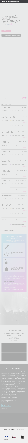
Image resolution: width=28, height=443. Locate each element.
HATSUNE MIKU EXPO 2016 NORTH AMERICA (10, 1)
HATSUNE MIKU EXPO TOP (9, 429)
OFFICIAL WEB (6, 405)
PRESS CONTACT (20, 429)
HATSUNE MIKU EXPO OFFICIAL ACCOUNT (11, 35)
